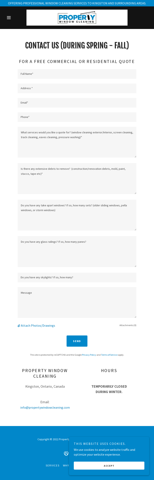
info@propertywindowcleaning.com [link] (45, 407)
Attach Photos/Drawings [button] (38, 325)
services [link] (53, 465)
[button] (15, 18)
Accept (109, 473)
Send (77, 341)
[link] (77, 18)
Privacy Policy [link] (89, 354)
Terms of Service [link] (109, 354)
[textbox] (77, 74)
